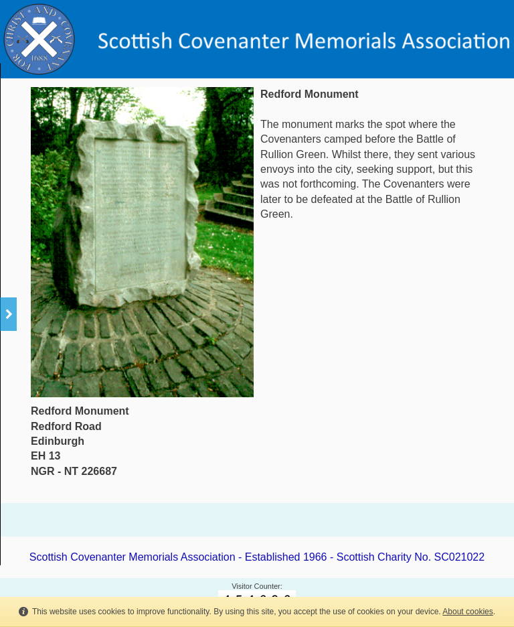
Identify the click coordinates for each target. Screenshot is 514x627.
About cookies (467, 611)
